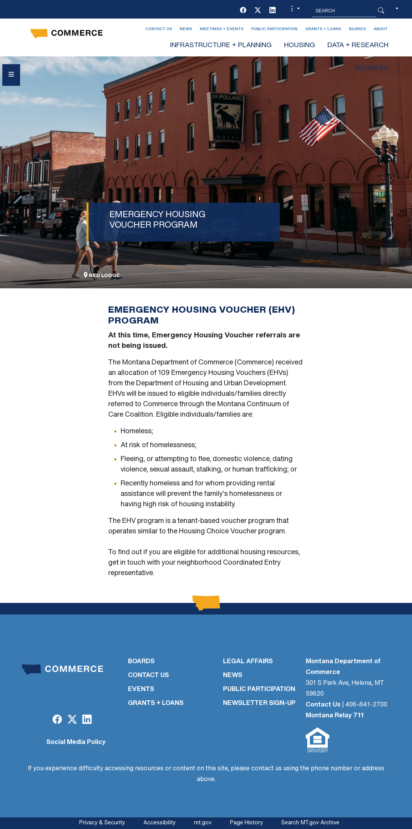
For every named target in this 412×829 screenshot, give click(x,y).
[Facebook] (243, 11)
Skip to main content (34, 8)
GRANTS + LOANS (156, 703)
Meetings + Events (221, 29)
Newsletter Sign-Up (259, 703)
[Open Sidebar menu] (11, 75)
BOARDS (141, 662)
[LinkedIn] (272, 11)
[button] (294, 11)
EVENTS (141, 689)
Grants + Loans (323, 29)
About (381, 29)
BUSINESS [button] (371, 68)
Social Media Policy (76, 742)
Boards (357, 29)
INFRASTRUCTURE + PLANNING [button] (221, 45)
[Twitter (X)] (258, 11)
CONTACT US (148, 675)
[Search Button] (381, 10)
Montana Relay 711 (335, 716)
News (186, 29)
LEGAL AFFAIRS (248, 662)
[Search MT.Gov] (344, 11)
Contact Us (158, 29)
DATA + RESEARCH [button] (357, 45)
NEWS (232, 675)
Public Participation (274, 29)
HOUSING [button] (299, 45)
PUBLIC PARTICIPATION (259, 689)
